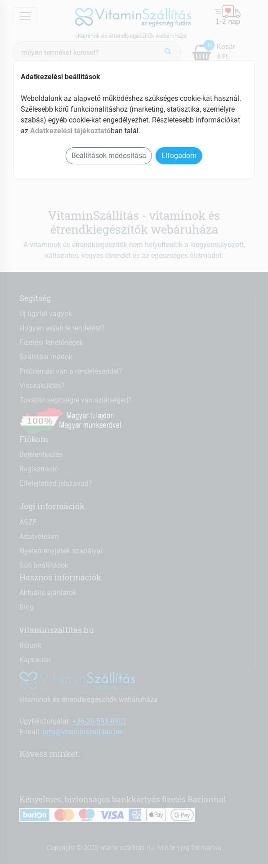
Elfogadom (179, 155)
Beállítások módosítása (108, 155)
